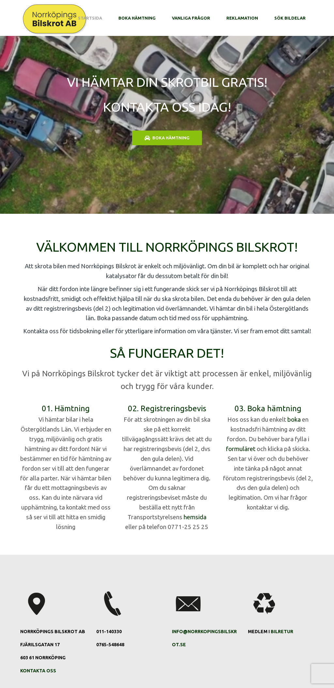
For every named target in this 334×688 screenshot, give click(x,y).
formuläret (240, 449)
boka (294, 419)
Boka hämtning (137, 18)
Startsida (90, 18)
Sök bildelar (290, 18)
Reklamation (242, 18)
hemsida (195, 517)
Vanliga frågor (191, 18)
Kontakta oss (38, 670)
